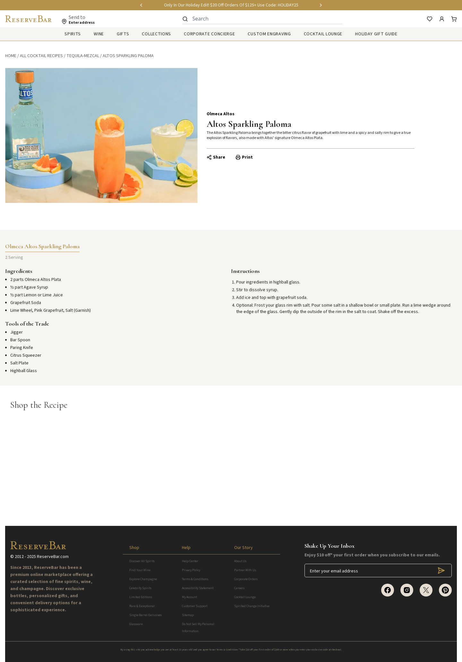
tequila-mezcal (82, 56)
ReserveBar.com (53, 556)
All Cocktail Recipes (41, 56)
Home (10, 56)
